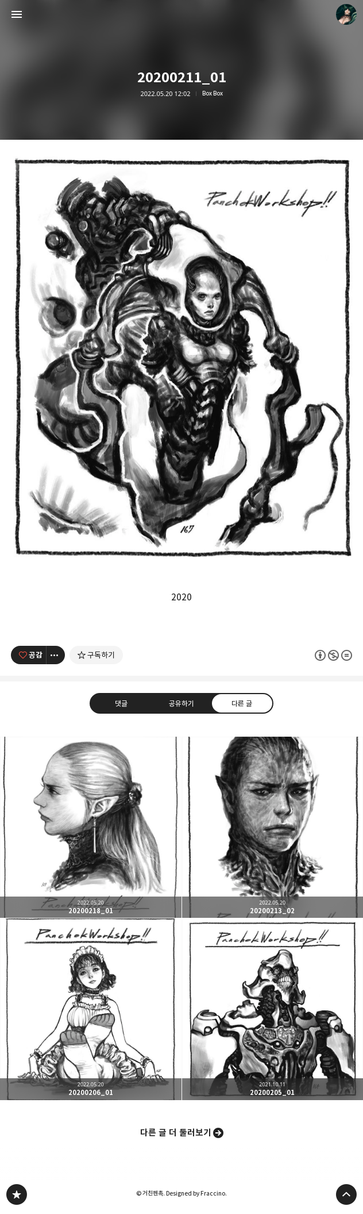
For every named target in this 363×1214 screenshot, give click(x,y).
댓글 (121, 702)
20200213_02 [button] (273, 827)
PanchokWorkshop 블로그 (16, 1194)
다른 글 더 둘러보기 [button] (175, 1132)
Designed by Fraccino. (196, 1193)
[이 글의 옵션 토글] (56, 655)
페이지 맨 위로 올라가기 (346, 1194)
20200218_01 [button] (90, 827)
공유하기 (181, 702)
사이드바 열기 (16, 14)
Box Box (212, 93)
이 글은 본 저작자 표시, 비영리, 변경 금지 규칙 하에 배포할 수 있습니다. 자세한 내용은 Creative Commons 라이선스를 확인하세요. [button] (333, 654)
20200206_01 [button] (90, 1009)
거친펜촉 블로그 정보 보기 (346, 14)
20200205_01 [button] (273, 1009)
